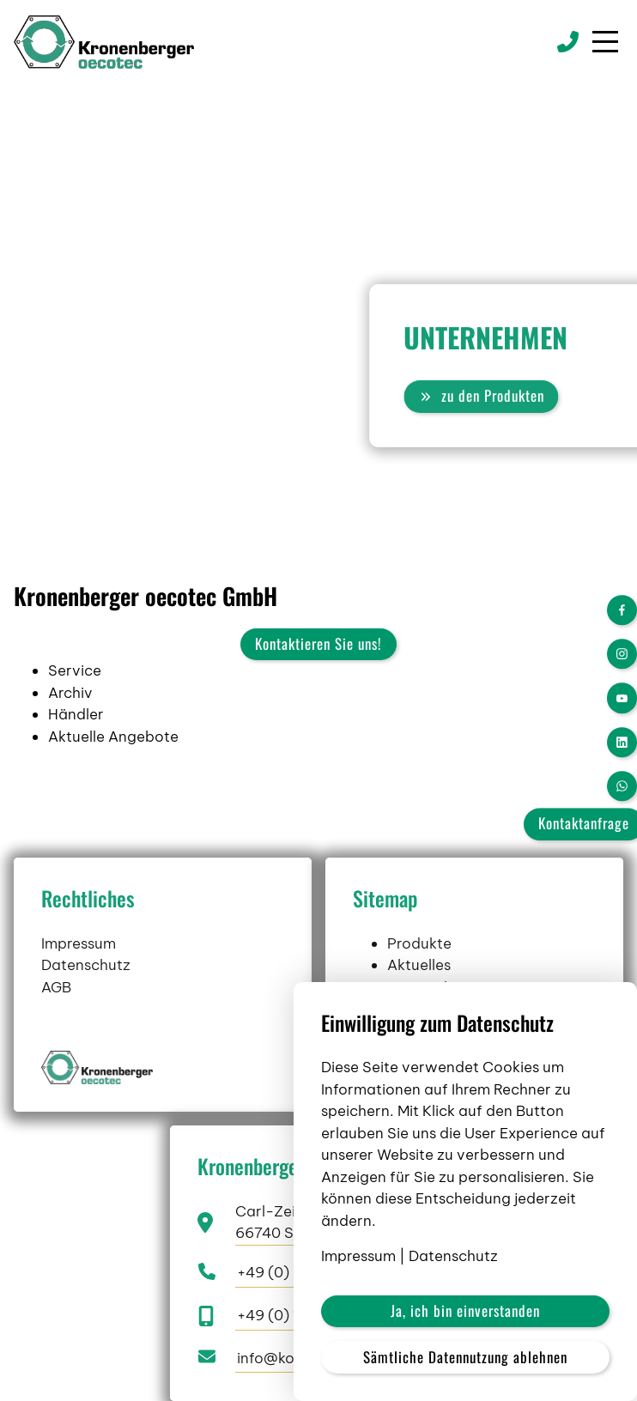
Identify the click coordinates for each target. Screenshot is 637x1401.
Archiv (70, 692)
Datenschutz (85, 1014)
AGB (56, 1036)
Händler (76, 714)
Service (74, 670)
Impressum (78, 992)
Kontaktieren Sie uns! (318, 643)
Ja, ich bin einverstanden (465, 1310)
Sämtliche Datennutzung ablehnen (465, 1357)
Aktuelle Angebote (113, 736)
